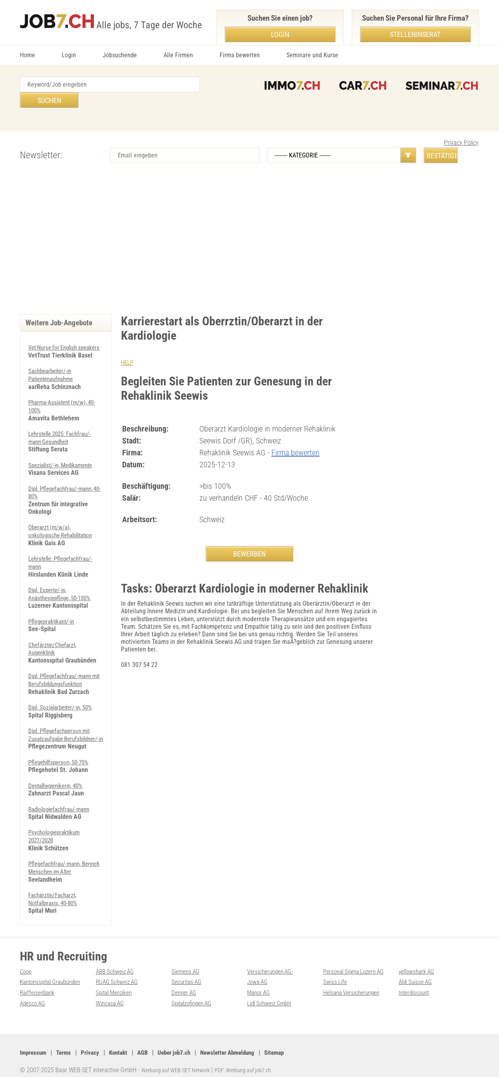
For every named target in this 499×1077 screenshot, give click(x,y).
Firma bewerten (240, 55)
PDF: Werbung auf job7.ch (257, 1061)
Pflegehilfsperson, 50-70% (61, 756)
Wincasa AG (111, 995)
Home (27, 55)
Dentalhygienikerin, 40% (59, 779)
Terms (66, 1044)
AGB (148, 1044)
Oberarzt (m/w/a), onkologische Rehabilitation (64, 521)
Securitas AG (188, 974)
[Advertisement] (249, 231)
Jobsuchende (120, 55)
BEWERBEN (249, 538)
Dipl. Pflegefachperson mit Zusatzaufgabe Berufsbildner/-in (62, 725)
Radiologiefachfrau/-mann (62, 803)
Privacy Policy (461, 127)
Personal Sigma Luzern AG (356, 963)
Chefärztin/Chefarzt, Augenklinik (54, 636)
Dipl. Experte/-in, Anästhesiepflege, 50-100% (62, 582)
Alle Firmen (178, 55)
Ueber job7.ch (182, 1044)
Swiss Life (335, 974)
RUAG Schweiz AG (118, 974)
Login (69, 55)
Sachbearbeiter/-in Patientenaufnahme (53, 366)
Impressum (34, 1044)
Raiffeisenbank (38, 984)
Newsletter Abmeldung (239, 1044)
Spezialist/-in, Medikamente (64, 455)
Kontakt (123, 1044)
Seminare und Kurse (312, 55)
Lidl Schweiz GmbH (270, 995)
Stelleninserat (415, 34)
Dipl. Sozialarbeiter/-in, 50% (63, 694)
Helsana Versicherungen (353, 984)
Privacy (93, 1044)
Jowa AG (258, 974)
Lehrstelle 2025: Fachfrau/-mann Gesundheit (63, 428)
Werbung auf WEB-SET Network (180, 1061)
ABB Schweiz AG (116, 963)
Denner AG (185, 984)
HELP (127, 347)
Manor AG (260, 984)
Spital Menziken (115, 984)
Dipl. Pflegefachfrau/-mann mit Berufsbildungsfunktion (63, 667)
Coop (26, 963)
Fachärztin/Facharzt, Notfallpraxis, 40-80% (55, 891)
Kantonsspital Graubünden (53, 974)
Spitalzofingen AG (194, 995)
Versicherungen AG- (271, 963)
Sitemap (289, 1044)
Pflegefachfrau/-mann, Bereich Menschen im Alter (62, 860)
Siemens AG (186, 963)
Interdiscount (415, 984)
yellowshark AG (418, 963)
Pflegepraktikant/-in (53, 610)
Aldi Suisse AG (417, 974)
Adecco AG (33, 995)
